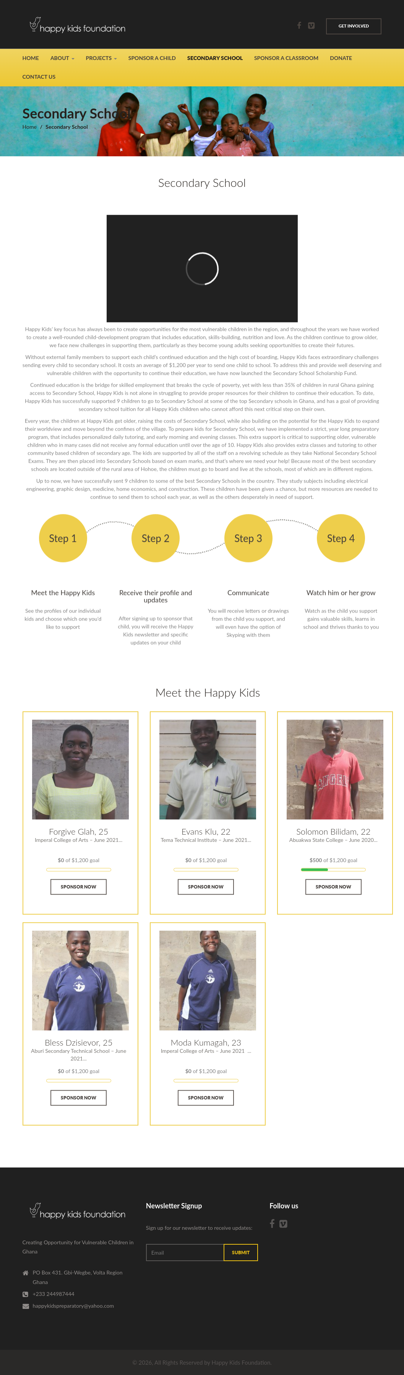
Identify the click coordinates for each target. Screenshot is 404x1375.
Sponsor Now (78, 895)
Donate (341, 58)
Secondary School (215, 58)
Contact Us (39, 76)
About (59, 58)
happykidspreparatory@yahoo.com (73, 1305)
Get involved (354, 26)
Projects (99, 58)
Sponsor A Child (152, 58)
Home (31, 58)
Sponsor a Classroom (286, 58)
